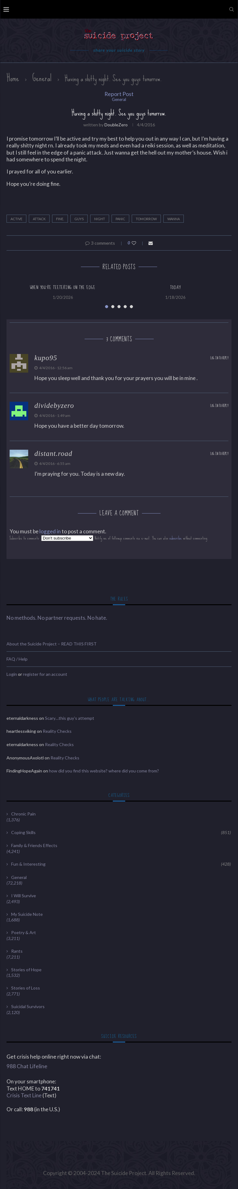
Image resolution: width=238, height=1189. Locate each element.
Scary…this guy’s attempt (69, 718)
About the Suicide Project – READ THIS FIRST (52, 643)
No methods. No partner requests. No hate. (57, 617)
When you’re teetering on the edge (62, 287)
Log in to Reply (219, 358)
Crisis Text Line (24, 1095)
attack (39, 219)
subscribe (176, 538)
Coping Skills (121, 832)
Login (12, 674)
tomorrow (146, 219)
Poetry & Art (23, 932)
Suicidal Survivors (28, 1006)
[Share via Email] (150, 243)
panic (120, 219)
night (99, 219)
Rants (17, 951)
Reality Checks (57, 731)
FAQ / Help (17, 659)
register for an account (45, 674)
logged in (50, 531)
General (42, 78)
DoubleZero (116, 124)
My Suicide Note (27, 914)
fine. (60, 219)
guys (79, 219)
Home (13, 78)
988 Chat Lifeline (27, 1066)
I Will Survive (23, 895)
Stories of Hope (26, 969)
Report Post (119, 94)
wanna (173, 219)
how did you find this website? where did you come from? (104, 770)
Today (175, 287)
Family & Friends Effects (34, 845)
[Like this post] (138, 243)
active (16, 219)
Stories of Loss (25, 987)
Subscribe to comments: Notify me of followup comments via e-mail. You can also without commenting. (109, 538)
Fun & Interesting (121, 864)
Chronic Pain (23, 813)
